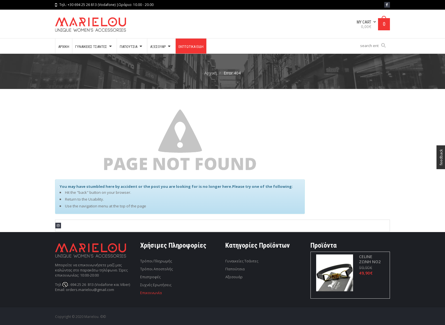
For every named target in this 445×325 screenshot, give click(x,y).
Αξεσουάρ (234, 276)
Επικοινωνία (151, 292)
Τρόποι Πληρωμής (156, 261)
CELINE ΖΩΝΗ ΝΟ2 (369, 259)
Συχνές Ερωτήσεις (155, 284)
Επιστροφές (150, 276)
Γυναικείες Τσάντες (241, 261)
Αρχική (210, 73)
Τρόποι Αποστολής (156, 268)
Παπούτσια (235, 268)
